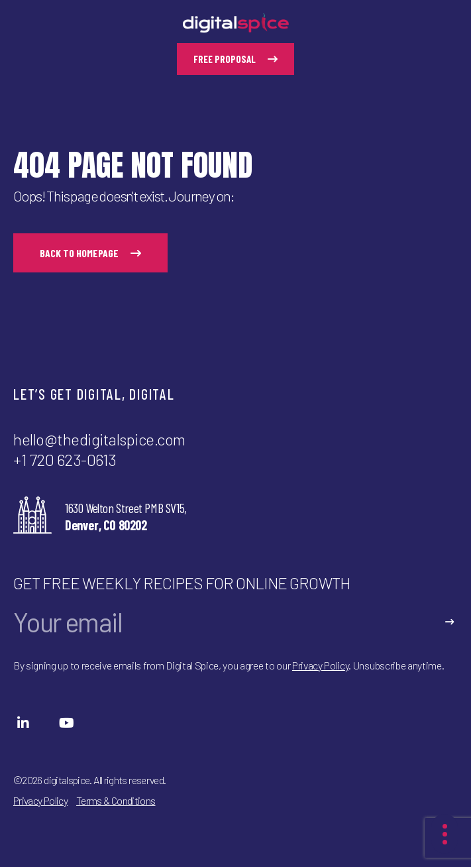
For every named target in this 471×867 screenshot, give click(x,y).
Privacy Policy (320, 665)
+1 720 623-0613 (65, 459)
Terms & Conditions (115, 800)
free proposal (235, 59)
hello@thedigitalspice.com (99, 439)
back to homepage (90, 253)
